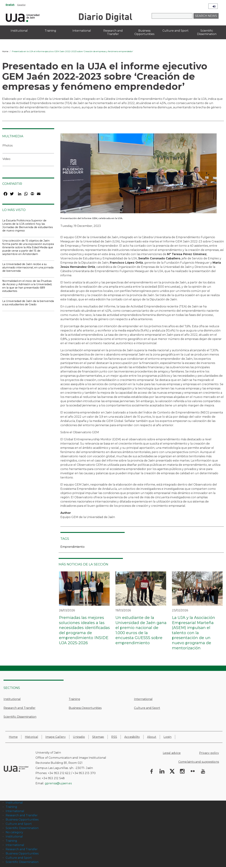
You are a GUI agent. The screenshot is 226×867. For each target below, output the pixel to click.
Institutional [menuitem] (19, 30)
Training (74, 699)
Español (21, 4)
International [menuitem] (81, 30)
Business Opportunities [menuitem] (144, 32)
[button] (138, 174)
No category (14, 832)
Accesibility (132, 737)
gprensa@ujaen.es (58, 783)
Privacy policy (209, 753)
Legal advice (172, 753)
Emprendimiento (72, 546)
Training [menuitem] (50, 30)
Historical (31, 737)
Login (167, 737)
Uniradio (79, 737)
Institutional (12, 699)
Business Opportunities (85, 708)
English (10, 4)
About (151, 737)
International (143, 699)
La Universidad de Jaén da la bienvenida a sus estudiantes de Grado (28, 302)
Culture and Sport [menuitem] (175, 30)
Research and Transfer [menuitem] (113, 32)
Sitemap (98, 737)
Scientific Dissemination (20, 716)
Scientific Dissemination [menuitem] (206, 32)
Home (5, 51)
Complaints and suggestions (198, 761)
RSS (114, 737)
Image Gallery (55, 737)
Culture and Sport (147, 708)
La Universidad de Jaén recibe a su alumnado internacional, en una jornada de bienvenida (27, 267)
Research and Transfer (19, 708)
